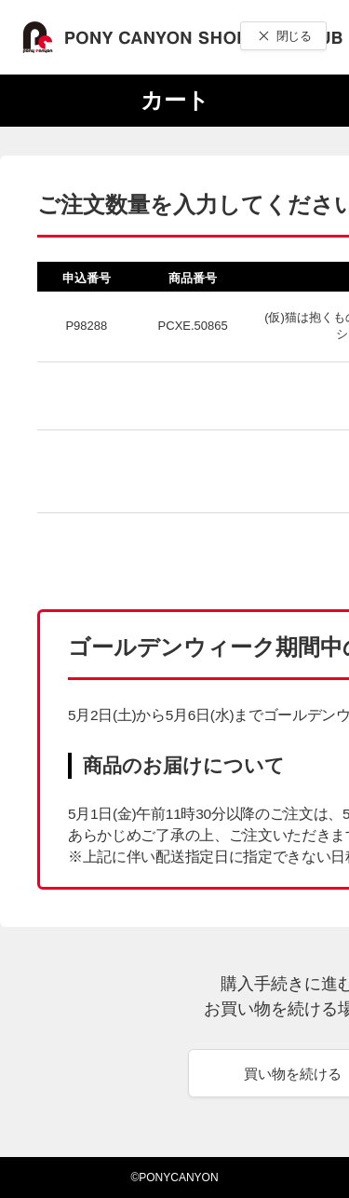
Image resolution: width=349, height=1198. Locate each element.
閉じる (293, 36)
